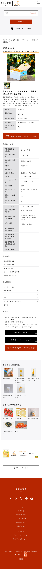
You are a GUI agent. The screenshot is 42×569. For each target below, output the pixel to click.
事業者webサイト (25, 333)
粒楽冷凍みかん (33, 413)
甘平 (21, 426)
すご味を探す (21, 514)
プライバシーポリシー (21, 535)
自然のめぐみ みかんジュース (33, 374)
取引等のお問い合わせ (21, 539)
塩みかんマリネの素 (21, 391)
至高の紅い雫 (8, 413)
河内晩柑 (21, 413)
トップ (21, 507)
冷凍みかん (8, 373)
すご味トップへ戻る (21, 468)
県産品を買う (21, 522)
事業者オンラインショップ (24, 340)
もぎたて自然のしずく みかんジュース (21, 375)
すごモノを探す (21, 518)
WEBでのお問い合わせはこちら (21, 136)
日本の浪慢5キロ (8, 427)
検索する (21, 21)
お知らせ (21, 511)
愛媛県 (21, 559)
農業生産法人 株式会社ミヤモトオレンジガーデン (21, 51)
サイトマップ (21, 531)
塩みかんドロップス (8, 391)
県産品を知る (21, 526)
